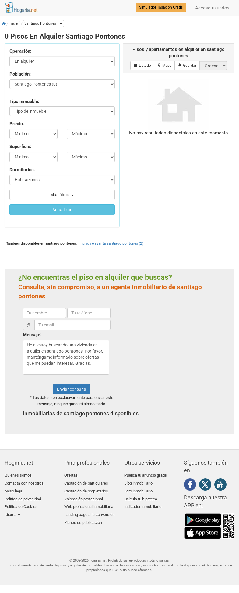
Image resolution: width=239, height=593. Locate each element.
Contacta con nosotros (24, 482)
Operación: (20, 51)
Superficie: (20, 146)
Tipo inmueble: (24, 101)
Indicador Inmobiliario (142, 504)
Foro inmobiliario (138, 489)
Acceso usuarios (212, 8)
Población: (20, 74)
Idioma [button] (12, 511)
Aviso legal (14, 489)
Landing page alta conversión (89, 511)
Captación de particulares (86, 482)
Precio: (16, 123)
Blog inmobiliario (138, 482)
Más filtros (62, 194)
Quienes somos (18, 475)
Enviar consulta (71, 389)
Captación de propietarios (86, 489)
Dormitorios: (22, 169)
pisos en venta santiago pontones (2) (112, 243)
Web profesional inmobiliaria (88, 504)
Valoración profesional (83, 497)
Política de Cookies (21, 504)
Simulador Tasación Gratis (161, 7)
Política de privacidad (23, 497)
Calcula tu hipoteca (140, 497)
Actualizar (62, 209)
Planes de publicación (83, 518)
